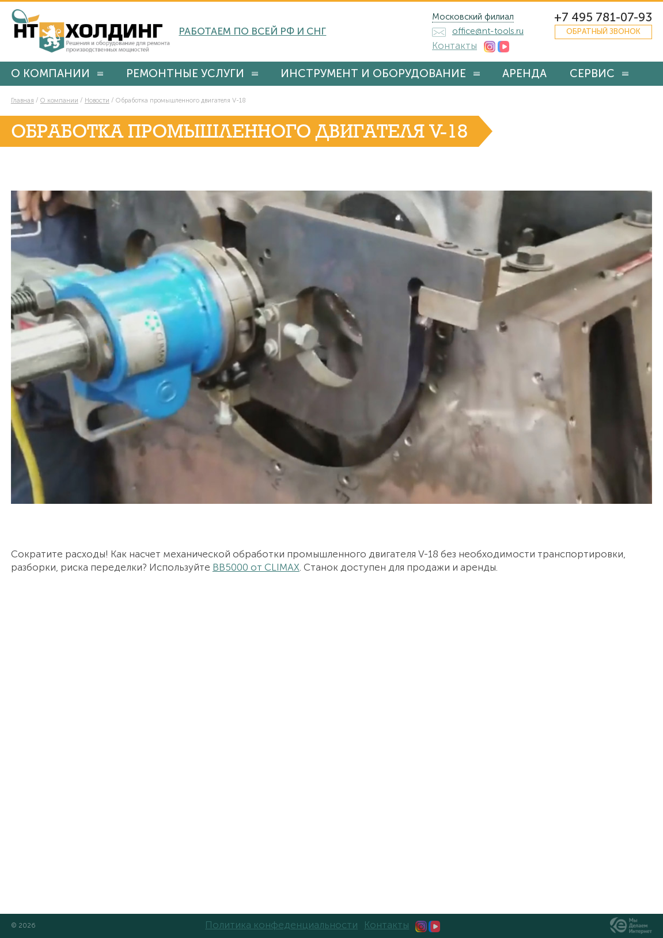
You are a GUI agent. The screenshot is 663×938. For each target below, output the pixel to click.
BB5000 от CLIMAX (256, 567)
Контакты (454, 45)
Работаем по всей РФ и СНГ (252, 31)
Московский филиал (473, 17)
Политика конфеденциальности (281, 925)
